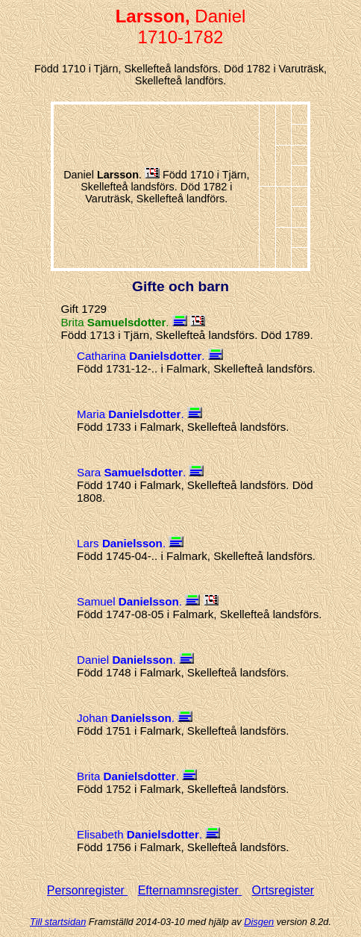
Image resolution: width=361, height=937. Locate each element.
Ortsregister (283, 890)
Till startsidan (58, 921)
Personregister (87, 890)
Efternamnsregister (190, 890)
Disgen (259, 921)
